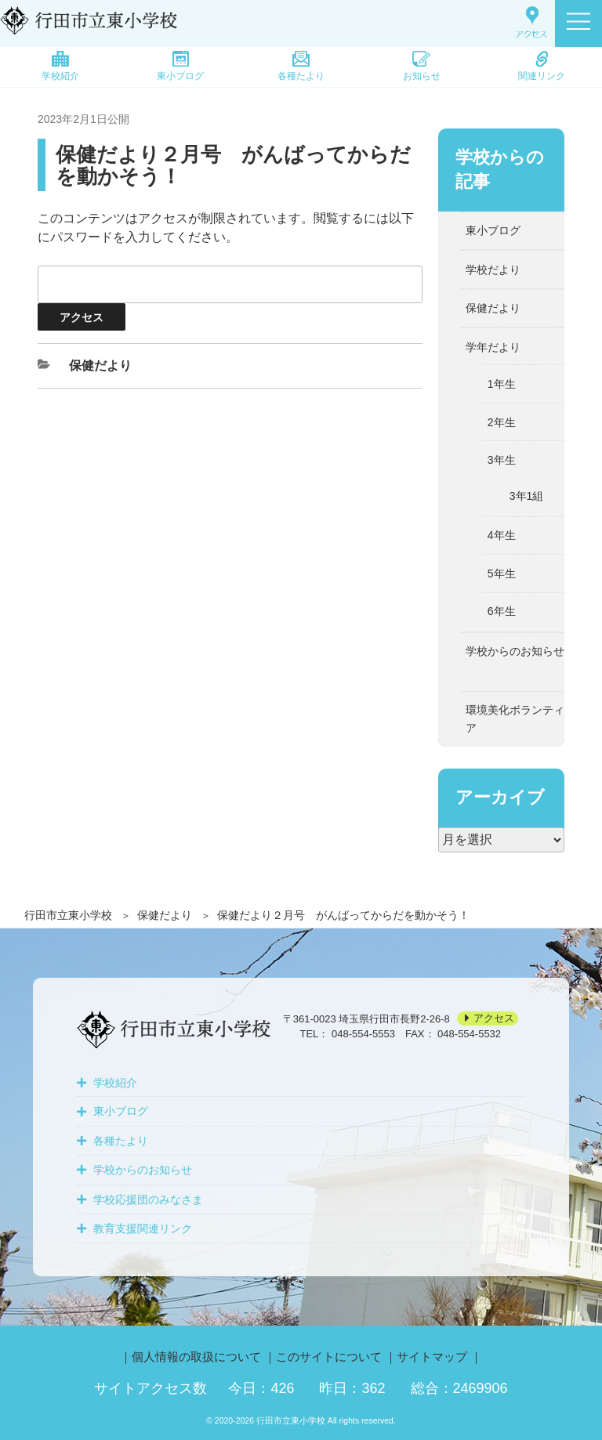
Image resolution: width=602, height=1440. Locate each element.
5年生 (502, 573)
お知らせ (422, 66)
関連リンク (541, 66)
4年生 (502, 535)
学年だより (493, 347)
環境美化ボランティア (515, 718)
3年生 (502, 460)
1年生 (502, 384)
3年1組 (527, 496)
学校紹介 (60, 66)
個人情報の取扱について (196, 1356)
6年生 (502, 611)
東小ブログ (180, 66)
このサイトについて (329, 1356)
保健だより (164, 915)
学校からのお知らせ (515, 651)
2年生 (502, 422)
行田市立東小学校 (68, 915)
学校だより (493, 269)
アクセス (493, 1019)
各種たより (301, 66)
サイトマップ (432, 1356)
